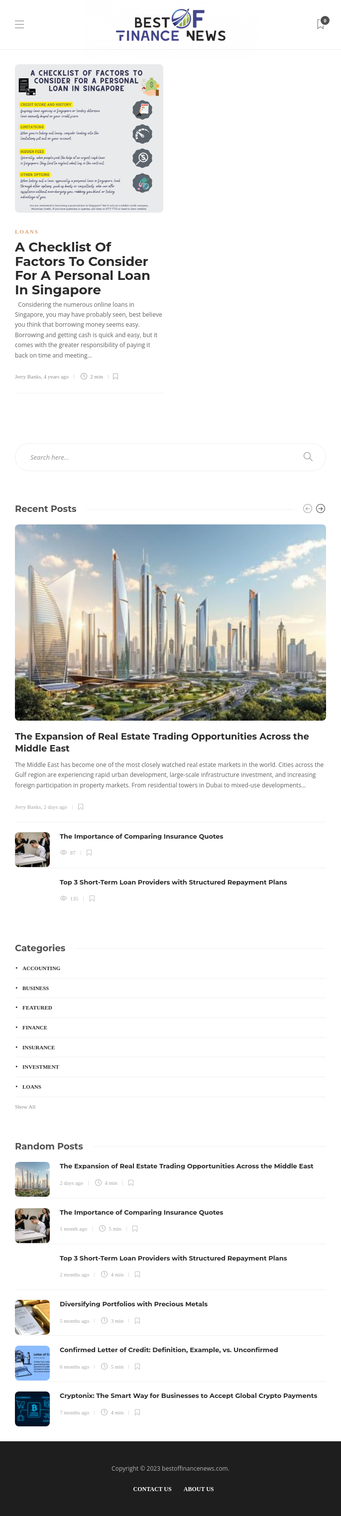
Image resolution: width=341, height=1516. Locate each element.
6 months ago (74, 1367)
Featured (37, 1008)
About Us (199, 1489)
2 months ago (74, 1274)
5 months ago (74, 1321)
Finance (34, 1027)
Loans (27, 232)
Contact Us (152, 1489)
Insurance (38, 1047)
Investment (40, 1067)
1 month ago (73, 1229)
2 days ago (55, 807)
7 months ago (74, 1412)
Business (35, 988)
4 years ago (56, 376)
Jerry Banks (28, 376)
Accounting (41, 968)
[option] (170, 718)
